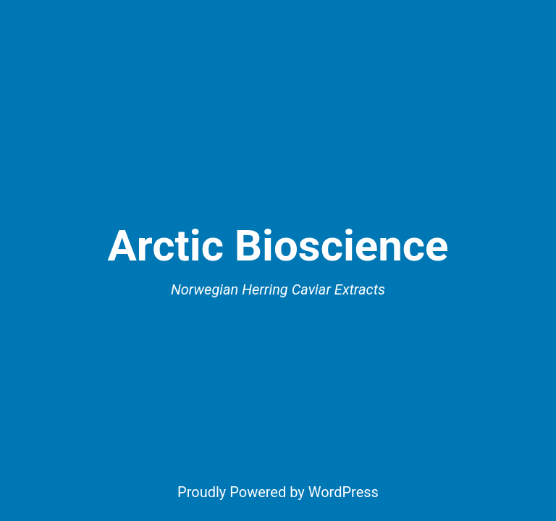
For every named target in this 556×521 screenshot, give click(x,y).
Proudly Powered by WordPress (278, 492)
